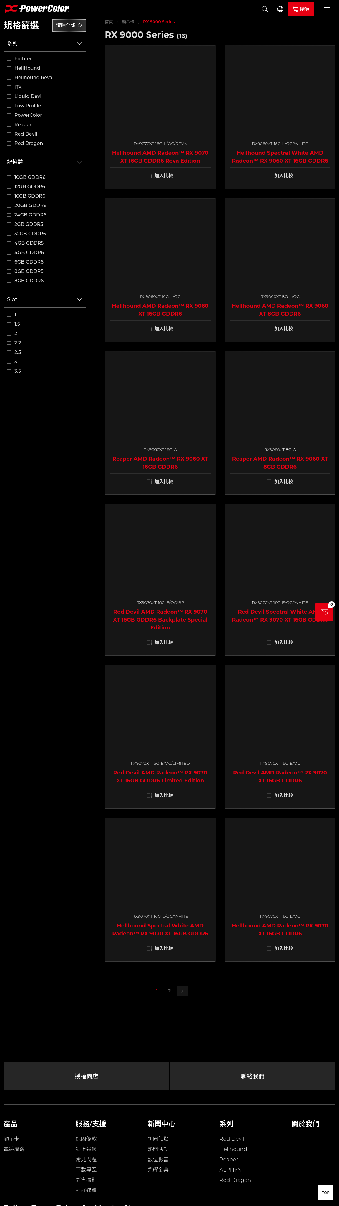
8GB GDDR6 (29, 281)
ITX (18, 87)
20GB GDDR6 (30, 205)
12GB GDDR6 (29, 186)
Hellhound (233, 1149)
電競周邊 (14, 1149)
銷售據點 (86, 1180)
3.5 (17, 371)
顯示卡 (128, 21)
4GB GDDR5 (29, 243)
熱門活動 (158, 1149)
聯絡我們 (252, 1076)
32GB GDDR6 (30, 233)
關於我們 (305, 1124)
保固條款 (86, 1139)
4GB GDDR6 (29, 252)
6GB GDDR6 (29, 262)
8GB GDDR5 (29, 271)
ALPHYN (231, 1170)
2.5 (17, 352)
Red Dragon (28, 143)
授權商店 (86, 1076)
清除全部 (69, 25)
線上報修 (86, 1149)
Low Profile (27, 106)
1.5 (17, 324)
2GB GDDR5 (28, 224)
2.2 (17, 343)
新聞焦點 (158, 1139)
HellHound (27, 68)
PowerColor (28, 115)
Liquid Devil (28, 96)
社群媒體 (86, 1190)
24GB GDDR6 (30, 215)
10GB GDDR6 (30, 177)
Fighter (23, 58)
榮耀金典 (158, 1170)
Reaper (22, 124)
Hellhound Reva (33, 77)
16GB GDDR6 (29, 196)
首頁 (109, 21)
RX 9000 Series (159, 21)
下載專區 (86, 1170)
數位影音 (158, 1159)
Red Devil (25, 134)
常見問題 (86, 1159)
